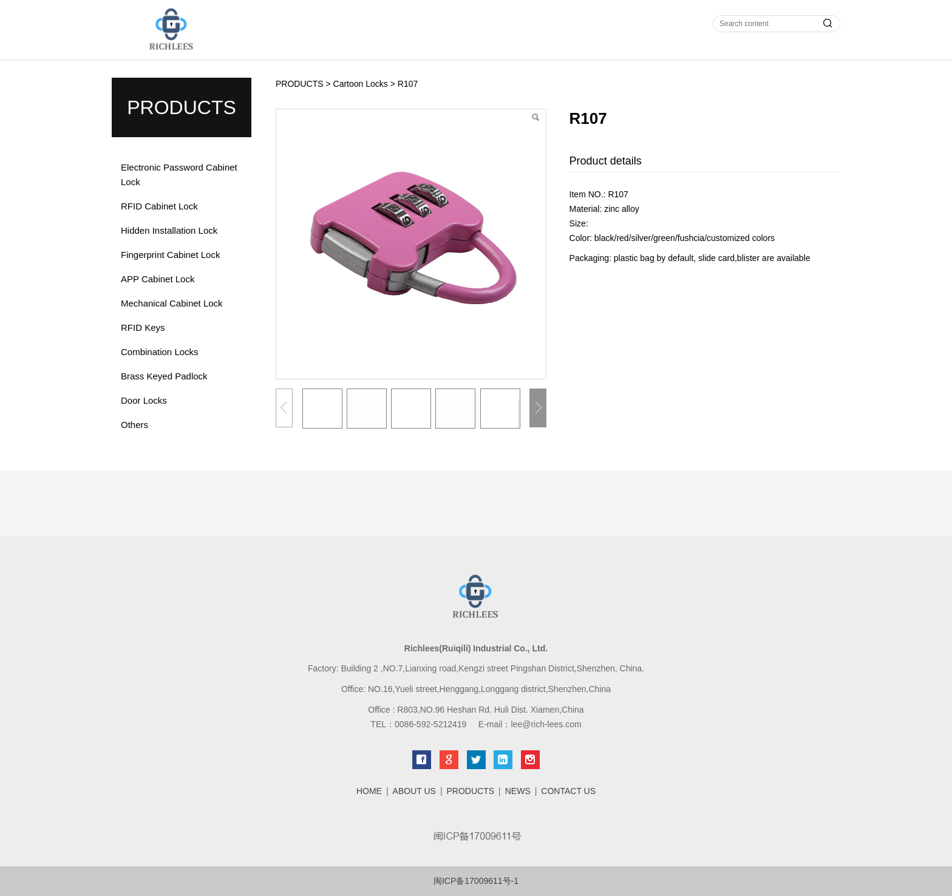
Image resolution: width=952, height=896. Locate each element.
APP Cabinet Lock (157, 279)
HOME (369, 791)
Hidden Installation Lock (169, 230)
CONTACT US (568, 791)
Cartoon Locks (360, 84)
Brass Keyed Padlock (164, 376)
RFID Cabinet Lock (159, 206)
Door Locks (144, 400)
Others (134, 424)
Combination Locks (160, 352)
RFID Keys (143, 327)
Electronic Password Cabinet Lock (179, 174)
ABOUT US (414, 791)
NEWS (518, 791)
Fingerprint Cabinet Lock (170, 254)
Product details (606, 161)
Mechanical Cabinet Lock (172, 303)
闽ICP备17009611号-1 (475, 881)
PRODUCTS (300, 84)
